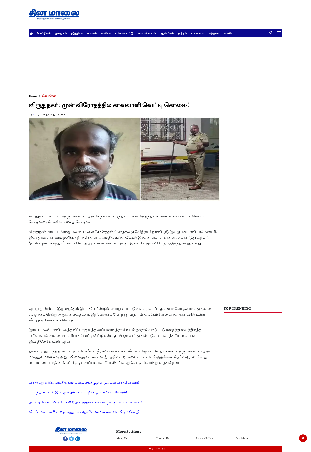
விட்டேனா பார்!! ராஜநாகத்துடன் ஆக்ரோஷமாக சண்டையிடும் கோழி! (85, 412)
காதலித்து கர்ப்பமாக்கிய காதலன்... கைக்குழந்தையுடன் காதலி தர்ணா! (84, 382)
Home (33, 96)
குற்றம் (182, 33)
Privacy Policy (204, 438)
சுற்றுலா (214, 33)
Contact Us (162, 438)
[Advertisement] (148, 64)
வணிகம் (229, 33)
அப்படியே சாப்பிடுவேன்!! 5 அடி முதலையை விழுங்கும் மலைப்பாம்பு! (85, 402)
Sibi (35, 114)
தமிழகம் (61, 33)
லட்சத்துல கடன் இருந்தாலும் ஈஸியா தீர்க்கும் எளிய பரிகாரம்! (78, 392)
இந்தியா (77, 33)
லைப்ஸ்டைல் (147, 33)
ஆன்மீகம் (167, 33)
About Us (121, 438)
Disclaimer (242, 438)
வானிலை (197, 33)
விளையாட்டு (124, 33)
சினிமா (106, 33)
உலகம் (92, 33)
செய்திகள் (44, 33)
